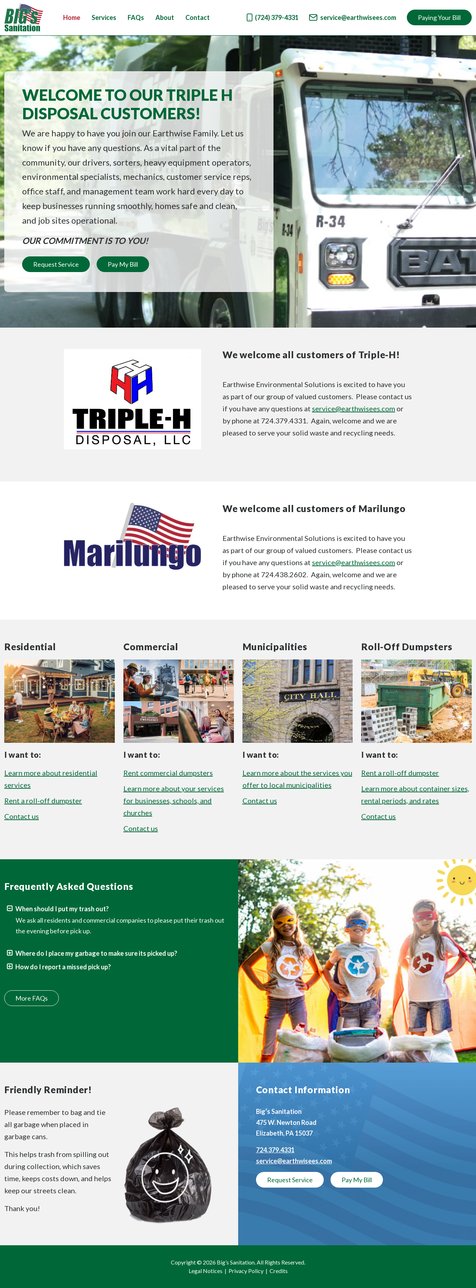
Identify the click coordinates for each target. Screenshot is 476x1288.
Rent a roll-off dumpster (43, 800)
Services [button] (104, 17)
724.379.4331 (275, 1150)
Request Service (56, 264)
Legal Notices (205, 1270)
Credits (279, 1270)
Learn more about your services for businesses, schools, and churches (173, 800)
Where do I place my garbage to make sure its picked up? (91, 953)
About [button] (164, 17)
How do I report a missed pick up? (58, 967)
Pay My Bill (123, 264)
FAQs (136, 17)
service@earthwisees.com (352, 17)
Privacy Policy (246, 1270)
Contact (197, 17)
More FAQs (31, 998)
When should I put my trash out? (57, 909)
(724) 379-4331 (272, 17)
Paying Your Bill (439, 17)
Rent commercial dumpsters (168, 772)
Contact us (21, 816)
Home (71, 17)
